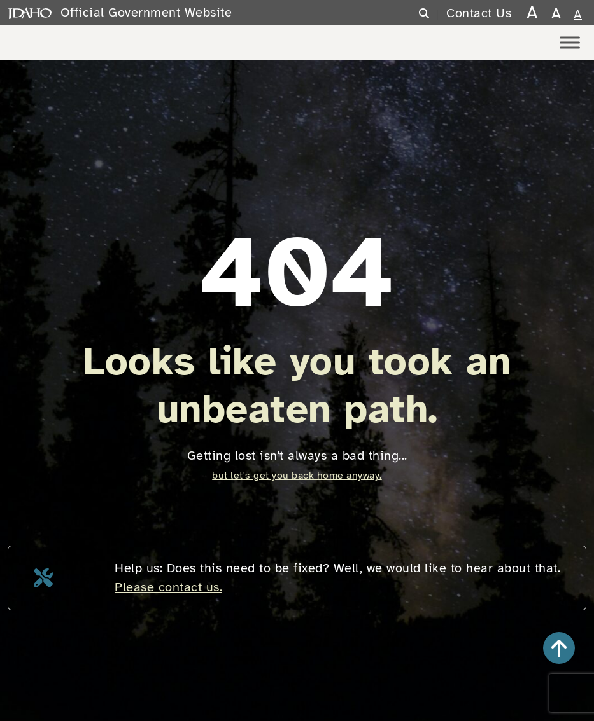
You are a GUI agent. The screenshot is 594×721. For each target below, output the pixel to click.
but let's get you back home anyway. (297, 475)
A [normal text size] (578, 14)
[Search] (432, 14)
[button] (559, 648)
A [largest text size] (532, 12)
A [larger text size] (556, 13)
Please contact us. (168, 587)
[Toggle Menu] (570, 42)
